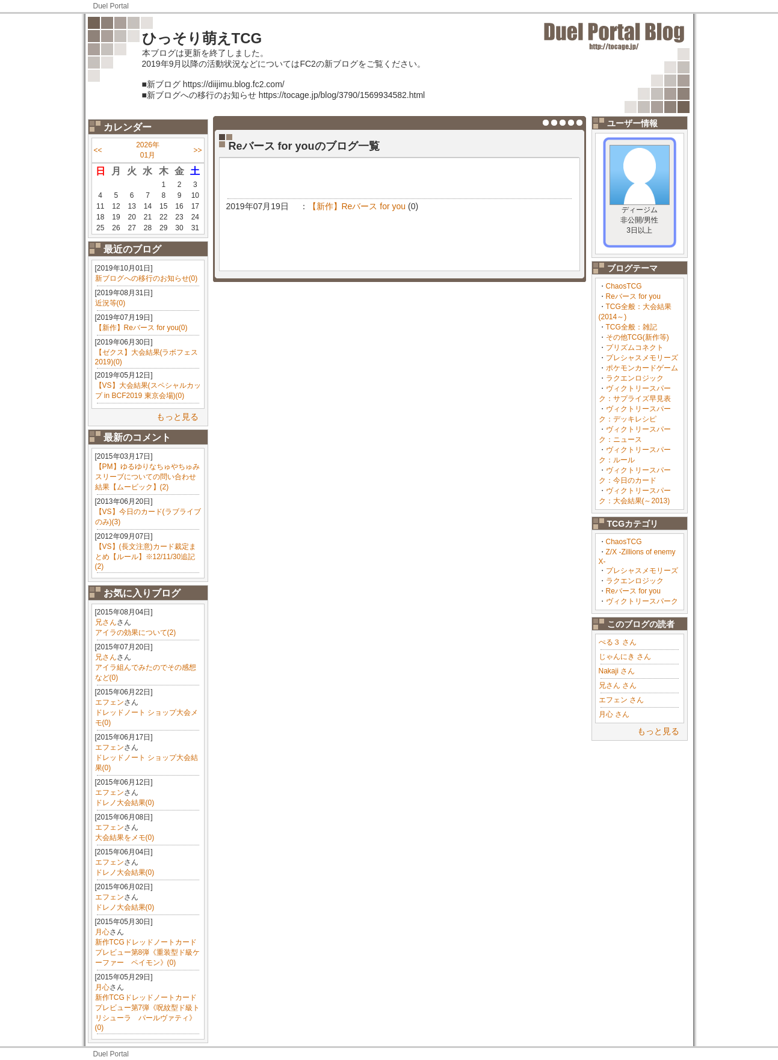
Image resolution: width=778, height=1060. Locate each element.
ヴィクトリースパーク (642, 601)
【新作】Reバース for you (357, 206)
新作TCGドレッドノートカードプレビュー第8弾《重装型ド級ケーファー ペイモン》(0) (147, 952)
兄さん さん (618, 685)
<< (98, 150)
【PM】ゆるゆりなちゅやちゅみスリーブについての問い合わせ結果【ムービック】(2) (147, 476)
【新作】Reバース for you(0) (141, 327)
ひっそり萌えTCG (202, 38)
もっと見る (177, 416)
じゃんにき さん (625, 656)
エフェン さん (621, 700)
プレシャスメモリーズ (642, 358)
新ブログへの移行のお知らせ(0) (146, 278)
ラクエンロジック (635, 378)
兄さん (106, 622)
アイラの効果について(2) (135, 632)
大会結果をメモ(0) (125, 837)
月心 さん (614, 714)
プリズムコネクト (635, 347)
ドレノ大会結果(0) (125, 802)
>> (197, 150)
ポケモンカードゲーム (642, 368)
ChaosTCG (624, 286)
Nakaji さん (617, 671)
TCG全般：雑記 (631, 327)
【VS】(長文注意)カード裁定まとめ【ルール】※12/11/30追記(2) (145, 556)
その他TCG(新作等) (637, 337)
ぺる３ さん (618, 642)
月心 (102, 932)
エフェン (109, 702)
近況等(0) (110, 303)
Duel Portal (111, 6)
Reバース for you (633, 296)
